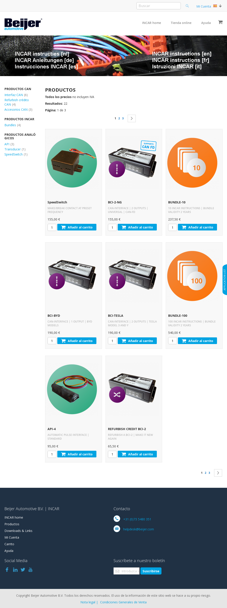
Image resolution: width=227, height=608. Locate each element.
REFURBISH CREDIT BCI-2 (127, 429)
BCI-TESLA (115, 315)
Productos (11, 524)
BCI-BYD (54, 315)
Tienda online (181, 23)
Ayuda (206, 23)
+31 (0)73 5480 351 (137, 519)
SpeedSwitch (57, 202)
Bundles (12, 125)
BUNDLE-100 (177, 315)
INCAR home (151, 23)
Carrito (9, 544)
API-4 (52, 429)
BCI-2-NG (115, 202)
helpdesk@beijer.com (138, 529)
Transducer (15, 149)
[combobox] (158, 5)
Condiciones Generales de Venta (123, 602)
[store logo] (23, 24)
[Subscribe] (150, 571)
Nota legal (87, 602)
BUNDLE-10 (176, 202)
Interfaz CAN (16, 95)
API (9, 144)
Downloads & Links (18, 531)
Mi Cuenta (203, 6)
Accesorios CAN (18, 109)
